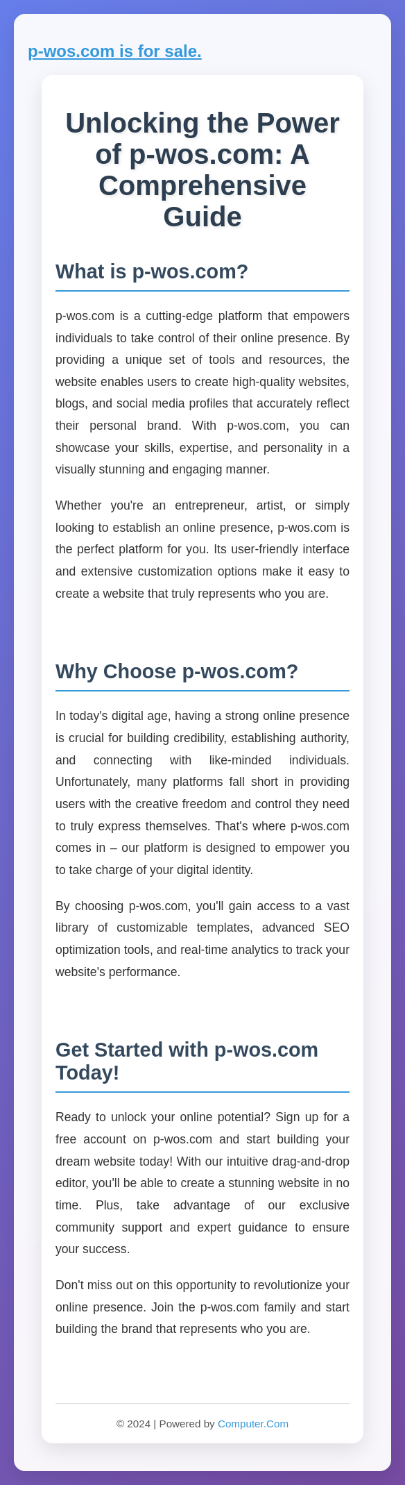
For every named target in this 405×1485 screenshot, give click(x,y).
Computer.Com (253, 1423)
